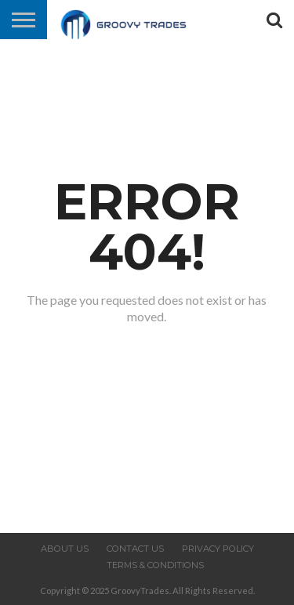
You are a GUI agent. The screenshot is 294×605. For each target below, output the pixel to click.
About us (65, 548)
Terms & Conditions (155, 565)
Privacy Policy (218, 548)
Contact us (135, 548)
